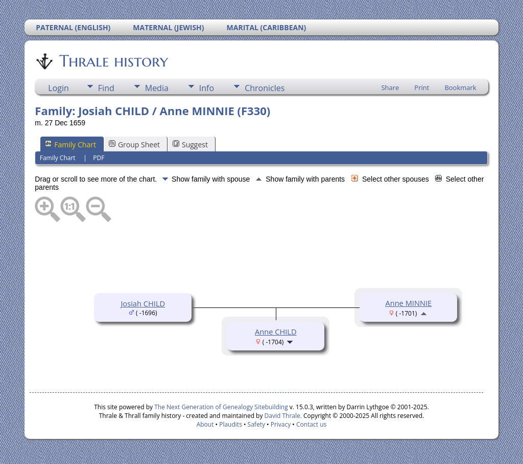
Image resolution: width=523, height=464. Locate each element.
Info (206, 88)
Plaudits (230, 424)
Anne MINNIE (408, 303)
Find (106, 88)
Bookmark (460, 87)
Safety (256, 424)
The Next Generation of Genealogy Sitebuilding (221, 407)
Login (58, 88)
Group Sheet (134, 144)
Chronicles (264, 88)
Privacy (281, 424)
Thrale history (113, 61)
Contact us (311, 424)
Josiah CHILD (143, 303)
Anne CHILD (276, 331)
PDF (98, 157)
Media (157, 88)
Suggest (190, 144)
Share (390, 87)
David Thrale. (282, 415)
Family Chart (70, 144)
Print (421, 87)
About (205, 424)
